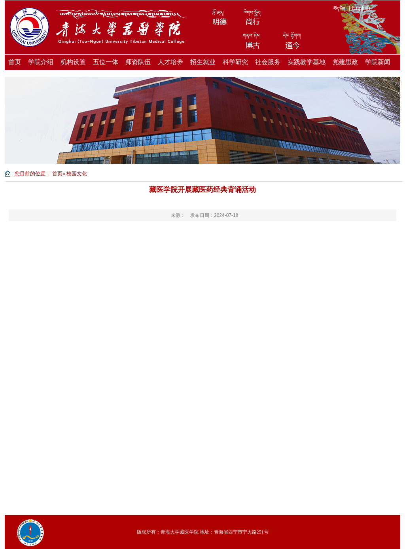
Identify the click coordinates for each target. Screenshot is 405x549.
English (361, 8)
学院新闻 (377, 62)
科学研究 (235, 62)
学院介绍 (40, 62)
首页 (14, 62)
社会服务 (267, 62)
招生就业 (203, 62)
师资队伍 (138, 62)
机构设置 (73, 62)
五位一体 (105, 62)
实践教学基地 (307, 62)
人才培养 (170, 62)
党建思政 (345, 62)
